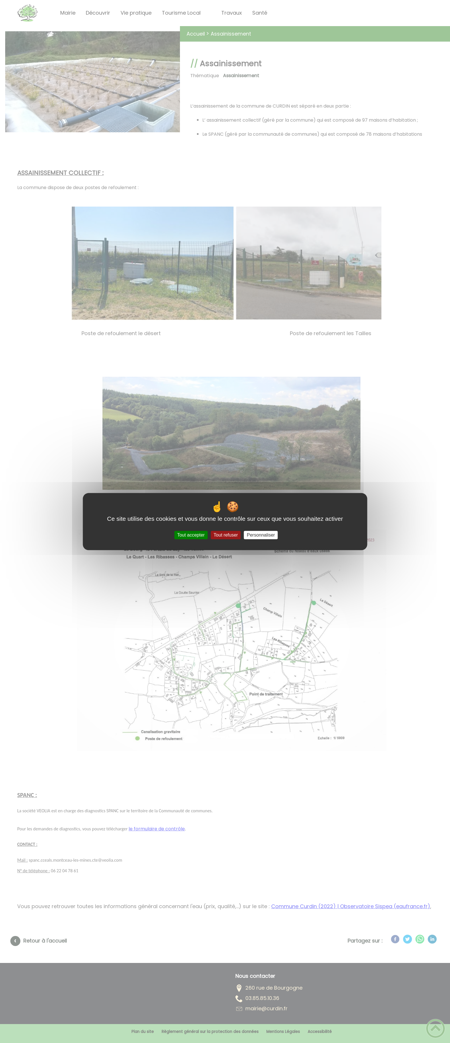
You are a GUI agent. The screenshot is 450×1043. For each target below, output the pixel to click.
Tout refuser (226, 535)
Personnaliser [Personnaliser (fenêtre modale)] (261, 535)
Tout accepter (191, 535)
